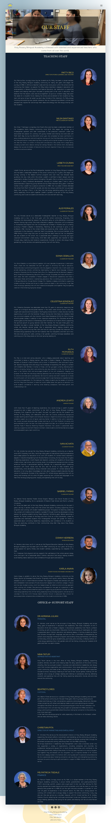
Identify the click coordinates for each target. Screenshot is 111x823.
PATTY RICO (67, 73)
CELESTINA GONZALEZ (62, 301)
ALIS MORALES (66, 208)
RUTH (71, 349)
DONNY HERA (65, 538)
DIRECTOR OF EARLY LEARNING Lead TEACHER (59, 74)
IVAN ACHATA (67, 444)
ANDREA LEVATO (65, 400)
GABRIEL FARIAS (65, 491)
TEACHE (70, 303)
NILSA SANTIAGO (65, 118)
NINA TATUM (43, 654)
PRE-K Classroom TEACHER (65, 120)
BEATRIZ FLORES (45, 689)
